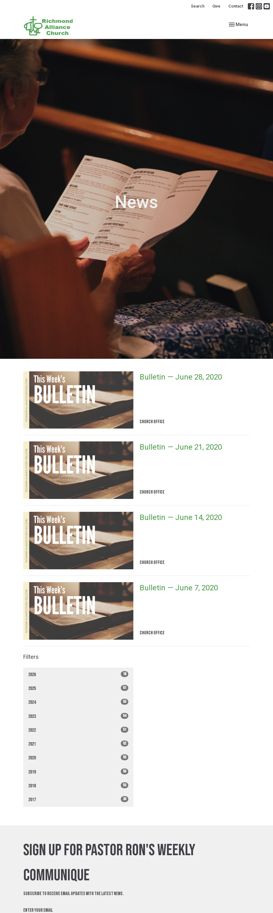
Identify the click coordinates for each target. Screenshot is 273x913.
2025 (78, 688)
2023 (78, 716)
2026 (78, 674)
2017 (78, 799)
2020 (78, 757)
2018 (78, 785)
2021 (78, 744)
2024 (78, 702)
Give (216, 6)
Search (197, 6)
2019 (78, 771)
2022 (78, 730)
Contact (235, 6)
